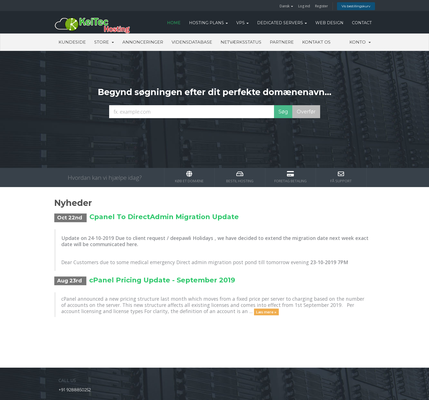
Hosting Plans (208, 22)
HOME (174, 22)
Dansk (286, 6)
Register (321, 6)
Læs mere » (266, 311)
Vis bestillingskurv (356, 6)
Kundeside (72, 42)
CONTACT (362, 22)
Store (104, 42)
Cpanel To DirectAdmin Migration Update (164, 217)
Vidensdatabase (192, 42)
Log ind (304, 6)
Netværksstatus (241, 42)
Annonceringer (142, 42)
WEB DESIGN (329, 22)
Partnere (282, 42)
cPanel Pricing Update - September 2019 (162, 280)
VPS (242, 22)
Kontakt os (316, 42)
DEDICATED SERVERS (282, 22)
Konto (360, 42)
